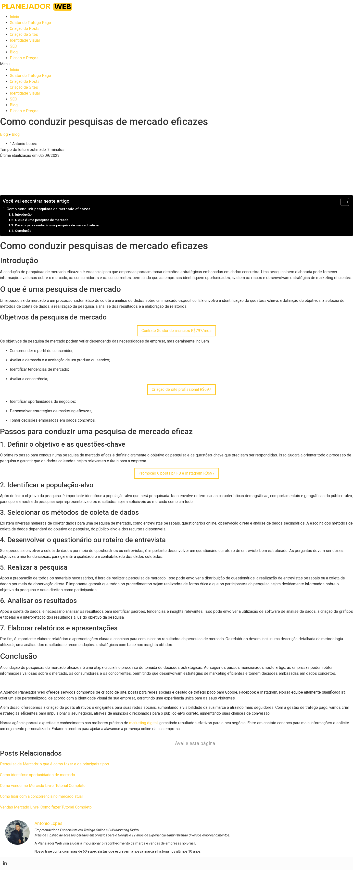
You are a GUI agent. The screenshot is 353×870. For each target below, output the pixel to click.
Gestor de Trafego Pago (30, 22)
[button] (176, 64)
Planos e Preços (24, 58)
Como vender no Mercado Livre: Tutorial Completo (43, 785)
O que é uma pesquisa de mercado (41, 220)
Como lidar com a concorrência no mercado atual (41, 796)
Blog (14, 52)
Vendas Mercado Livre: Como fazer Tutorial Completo (46, 807)
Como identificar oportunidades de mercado (37, 774)
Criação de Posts (24, 28)
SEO (13, 46)
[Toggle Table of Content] (342, 202)
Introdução (23, 214)
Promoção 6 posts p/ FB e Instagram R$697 (176, 473)
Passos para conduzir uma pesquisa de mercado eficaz (57, 225)
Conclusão (23, 231)
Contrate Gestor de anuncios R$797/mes (176, 330)
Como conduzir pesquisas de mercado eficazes (48, 209)
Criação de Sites (24, 34)
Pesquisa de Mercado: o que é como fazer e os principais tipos (54, 764)
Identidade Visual (25, 40)
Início (14, 16)
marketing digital (143, 723)
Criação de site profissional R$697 (181, 389)
